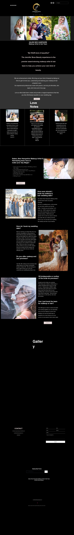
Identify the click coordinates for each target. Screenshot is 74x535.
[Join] (46, 472)
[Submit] (55, 442)
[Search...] (62, 3)
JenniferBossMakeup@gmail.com (37, 499)
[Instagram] (51, 3)
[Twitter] (43, 207)
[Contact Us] (37, 99)
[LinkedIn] (45, 207)
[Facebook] (53, 3)
